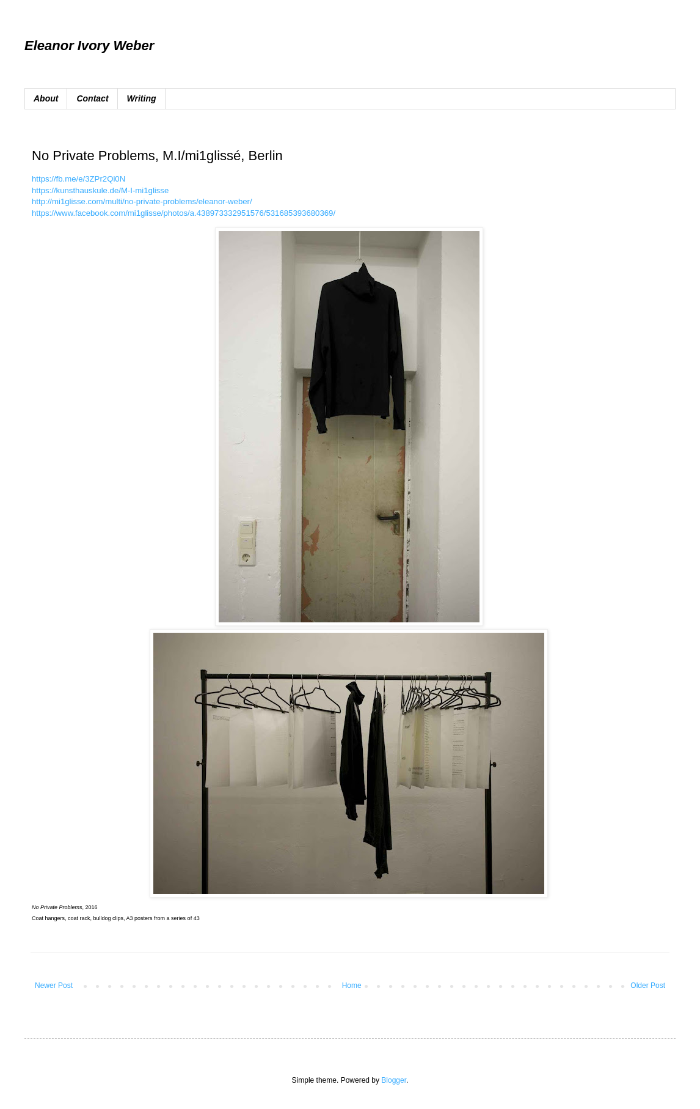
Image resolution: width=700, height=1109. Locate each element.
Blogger (393, 1080)
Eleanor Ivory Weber (89, 45)
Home (352, 985)
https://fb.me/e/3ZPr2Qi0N (78, 178)
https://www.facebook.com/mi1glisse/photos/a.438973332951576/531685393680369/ (183, 213)
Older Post (647, 985)
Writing (141, 98)
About (46, 98)
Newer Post (54, 985)
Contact (92, 98)
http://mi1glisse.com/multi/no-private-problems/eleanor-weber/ (142, 201)
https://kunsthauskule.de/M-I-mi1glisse (100, 190)
